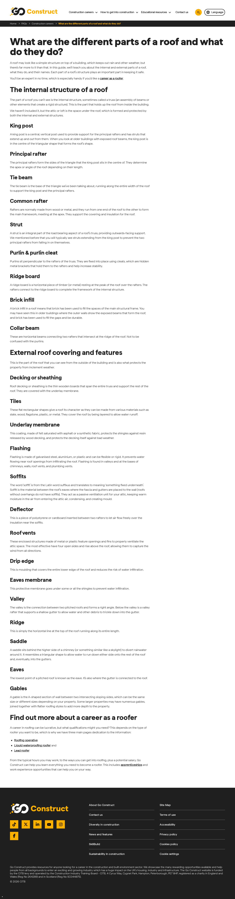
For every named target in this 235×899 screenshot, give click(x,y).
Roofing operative (26, 740)
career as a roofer (111, 78)
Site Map (165, 805)
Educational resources (154, 12)
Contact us (181, 12)
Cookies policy (169, 844)
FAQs (24, 23)
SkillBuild (94, 844)
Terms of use (168, 814)
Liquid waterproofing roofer (32, 745)
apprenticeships (131, 764)
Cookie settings (169, 854)
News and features (100, 834)
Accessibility (167, 824)
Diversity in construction (104, 824)
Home (13, 23)
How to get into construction (117, 12)
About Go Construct (101, 805)
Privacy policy (168, 834)
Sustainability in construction (107, 854)
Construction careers (81, 12)
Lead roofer (21, 750)
